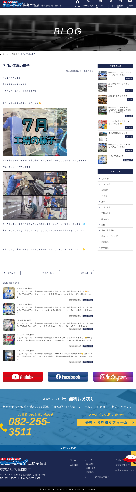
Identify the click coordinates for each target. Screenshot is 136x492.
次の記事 (84, 273)
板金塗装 (90, 464)
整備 (103, 225)
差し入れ (105, 219)
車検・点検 (90, 468)
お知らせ (105, 179)
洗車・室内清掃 (107, 230)
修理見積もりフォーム (125, 465)
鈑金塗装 (105, 248)
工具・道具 (105, 207)
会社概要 (74, 465)
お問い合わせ (121, 460)
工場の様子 (89, 71)
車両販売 (105, 242)
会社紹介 (105, 190)
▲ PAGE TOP (68, 448)
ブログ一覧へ (48, 273)
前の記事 (11, 273)
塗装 (103, 202)
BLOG (14, 54)
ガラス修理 (105, 184)
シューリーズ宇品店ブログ (96, 477)
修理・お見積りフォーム (106, 422)
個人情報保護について (125, 470)
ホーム (4, 54)
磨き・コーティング (109, 236)
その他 (104, 196)
